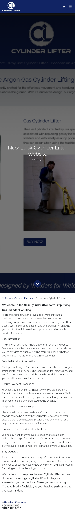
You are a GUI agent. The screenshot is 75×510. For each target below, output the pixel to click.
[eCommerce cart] (64, 6)
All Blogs (6, 298)
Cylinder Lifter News (24, 298)
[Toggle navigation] (70, 6)
